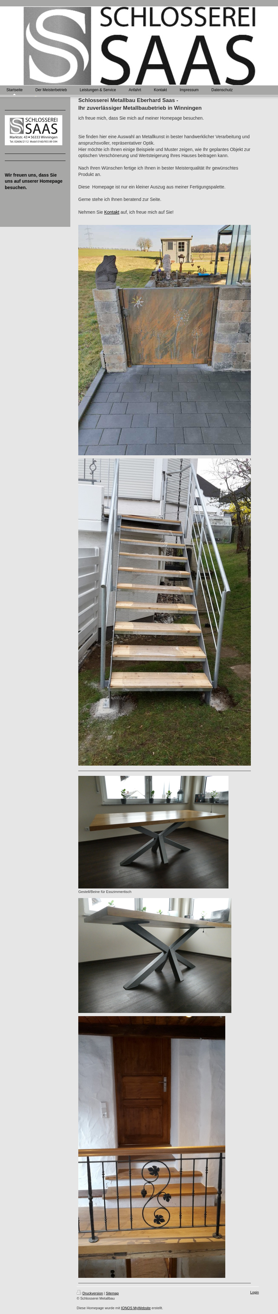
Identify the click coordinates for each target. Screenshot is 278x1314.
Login (254, 1292)
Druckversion (90, 1293)
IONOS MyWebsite (136, 1308)
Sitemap (112, 1293)
